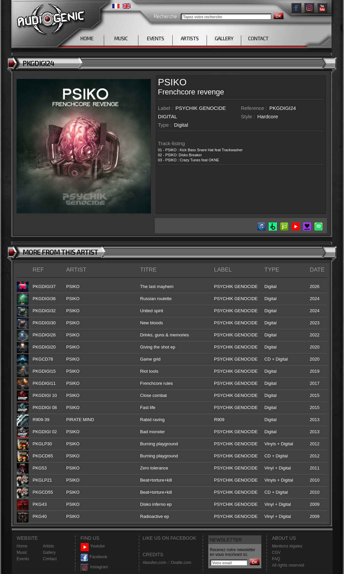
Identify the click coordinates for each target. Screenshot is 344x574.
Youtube (93, 546)
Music (22, 552)
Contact (50, 559)
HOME (86, 38)
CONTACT (258, 38)
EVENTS (155, 38)
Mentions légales (287, 546)
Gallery (49, 552)
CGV (276, 552)
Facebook (94, 557)
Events (23, 559)
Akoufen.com (154, 562)
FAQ (276, 559)
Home (22, 546)
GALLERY (224, 38)
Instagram (94, 567)
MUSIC (121, 38)
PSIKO (172, 82)
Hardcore (267, 116)
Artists (48, 546)
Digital (181, 125)
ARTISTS (190, 38)
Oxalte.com (181, 562)
